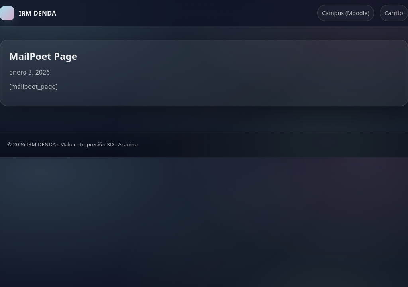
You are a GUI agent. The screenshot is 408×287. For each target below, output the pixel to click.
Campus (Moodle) (345, 13)
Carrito (393, 13)
